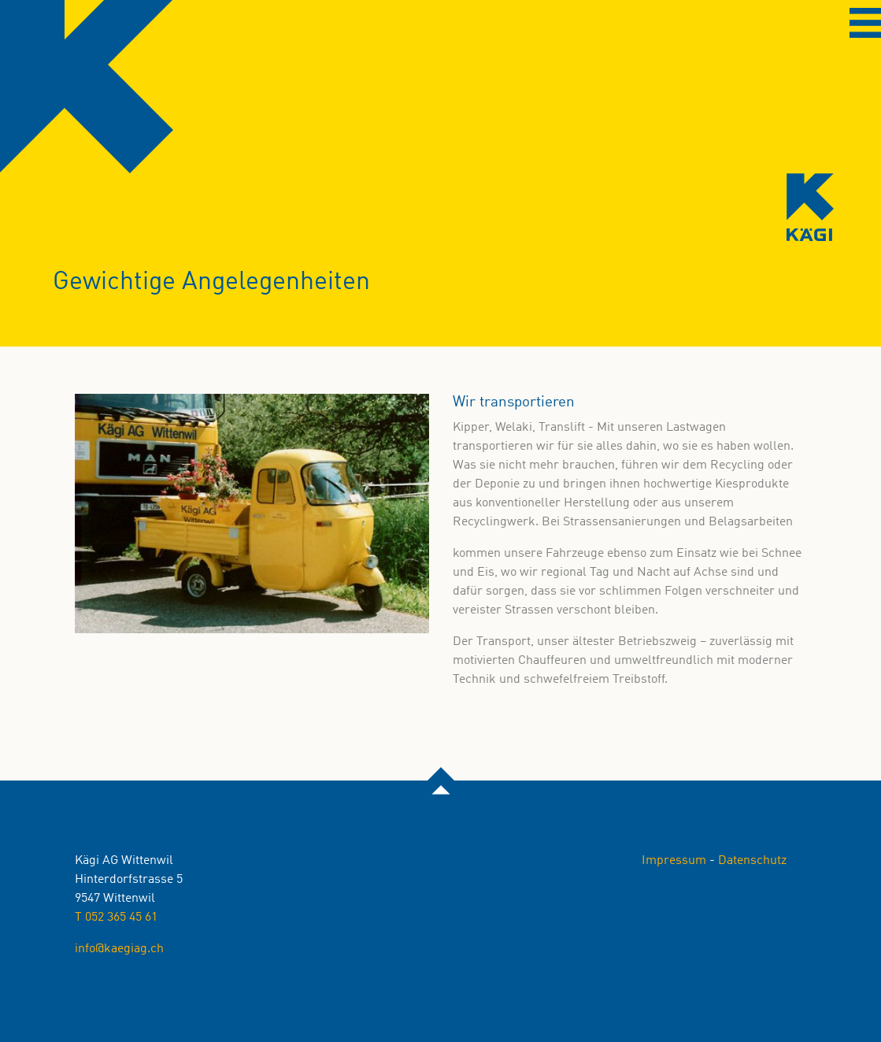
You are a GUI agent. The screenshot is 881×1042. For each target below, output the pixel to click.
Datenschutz (752, 861)
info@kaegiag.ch (119, 949)
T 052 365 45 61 (116, 917)
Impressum (674, 861)
